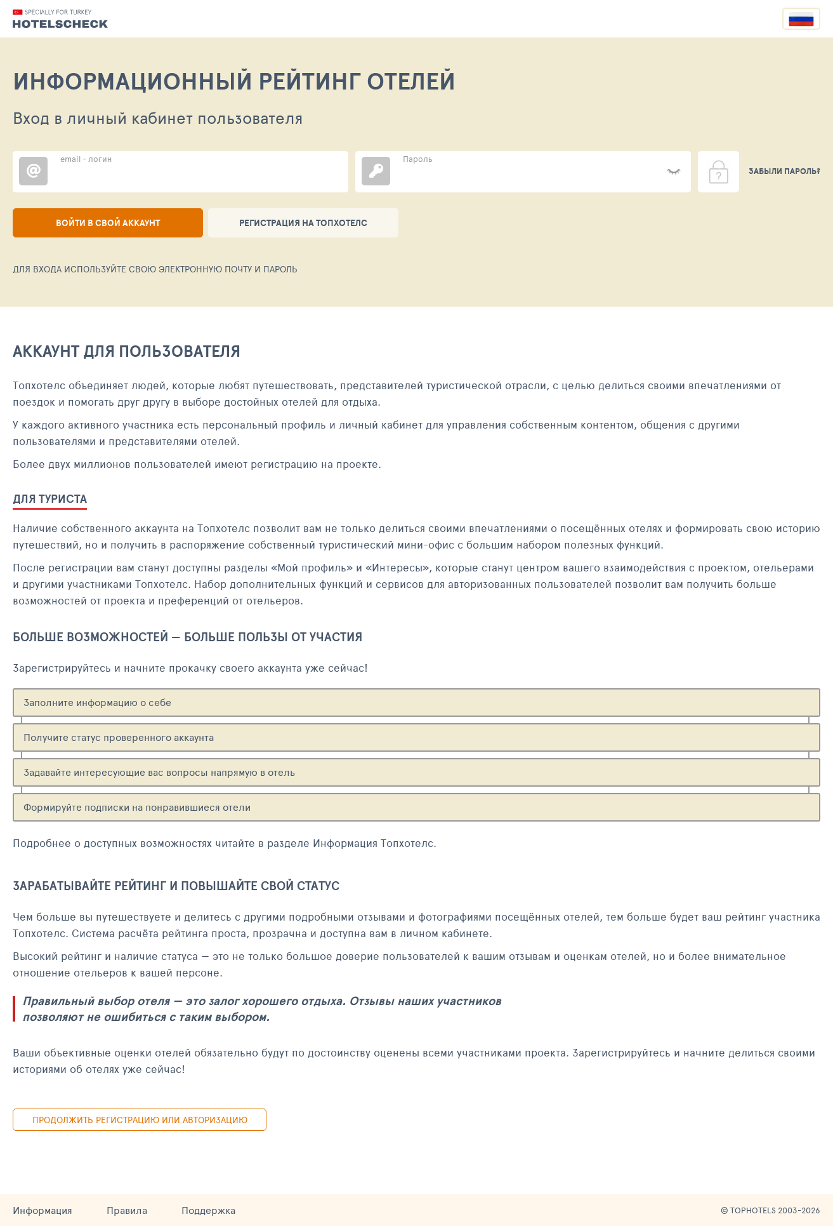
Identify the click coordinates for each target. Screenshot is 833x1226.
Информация (42, 1210)
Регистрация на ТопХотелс (303, 223)
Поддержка (208, 1210)
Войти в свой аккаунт (108, 223)
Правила (127, 1210)
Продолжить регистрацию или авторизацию (139, 1120)
